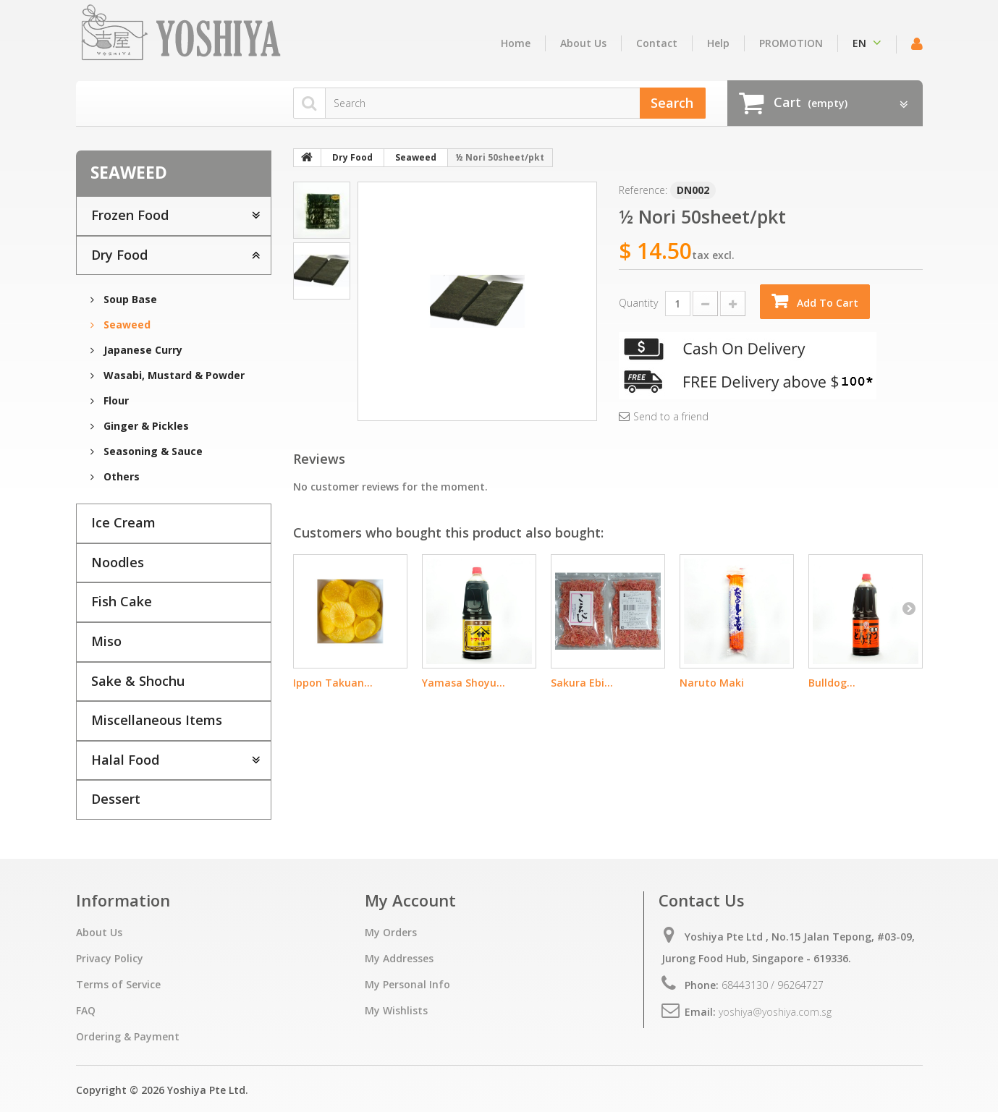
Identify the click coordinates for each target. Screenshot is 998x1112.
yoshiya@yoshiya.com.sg (775, 1012)
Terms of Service (118, 984)
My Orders (391, 932)
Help (718, 43)
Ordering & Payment (127, 1036)
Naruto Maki (712, 682)
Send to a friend (671, 416)
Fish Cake (121, 601)
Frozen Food (130, 215)
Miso (106, 641)
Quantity (638, 303)
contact (656, 43)
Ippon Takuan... (333, 682)
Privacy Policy (109, 958)
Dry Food (119, 254)
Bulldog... (831, 682)
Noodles (117, 562)
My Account (410, 900)
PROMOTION (791, 43)
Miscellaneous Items (156, 720)
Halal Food (125, 759)
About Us (583, 43)
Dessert (115, 798)
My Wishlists (396, 1010)
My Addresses (399, 958)
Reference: (643, 190)
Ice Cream (123, 522)
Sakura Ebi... (582, 682)
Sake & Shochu (138, 680)
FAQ (86, 1010)
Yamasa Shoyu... (463, 682)
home (515, 43)
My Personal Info (407, 984)
